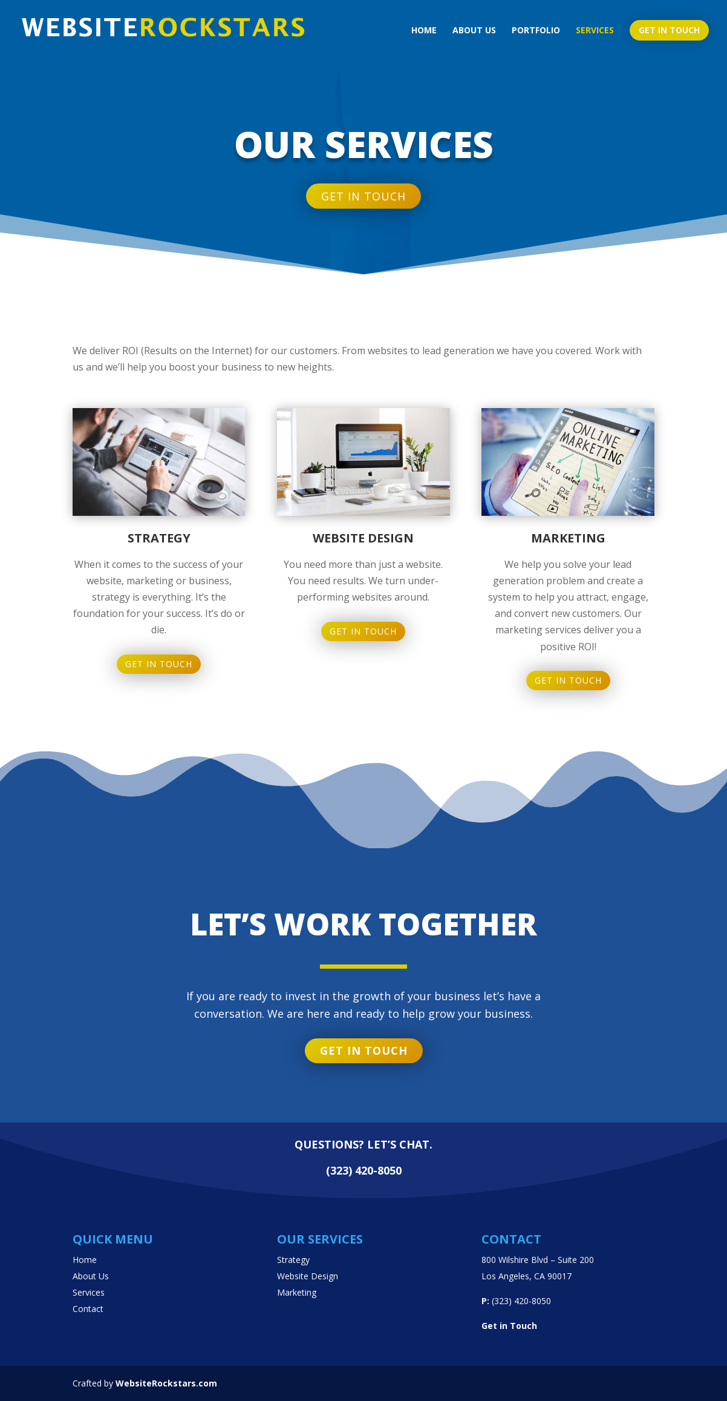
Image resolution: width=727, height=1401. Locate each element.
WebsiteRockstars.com (166, 1383)
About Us (91, 1276)
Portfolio (536, 31)
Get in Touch (158, 736)
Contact (88, 1308)
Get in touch (669, 30)
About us (474, 31)
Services (595, 31)
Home (424, 31)
